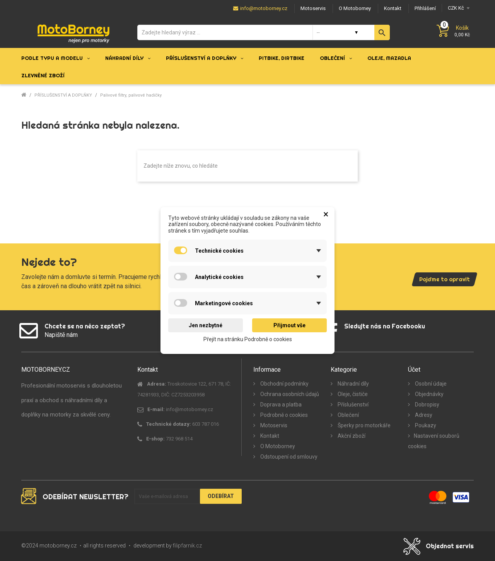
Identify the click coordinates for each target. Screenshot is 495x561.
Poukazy (425, 425)
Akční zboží (350, 436)
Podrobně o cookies (283, 415)
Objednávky (429, 394)
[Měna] (458, 8)
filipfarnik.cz (187, 545)
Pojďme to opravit (444, 279)
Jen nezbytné (205, 325)
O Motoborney (277, 446)
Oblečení (347, 415)
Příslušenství (352, 404)
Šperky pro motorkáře (363, 425)
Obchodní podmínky (284, 384)
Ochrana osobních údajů (289, 394)
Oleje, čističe (352, 394)
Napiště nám (61, 334)
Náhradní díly (352, 384)
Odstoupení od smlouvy (288, 457)
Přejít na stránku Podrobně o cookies (247, 339)
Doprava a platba (280, 404)
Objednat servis (450, 546)
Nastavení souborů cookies (433, 441)
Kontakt (269, 436)
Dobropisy (426, 404)
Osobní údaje (430, 384)
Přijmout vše (289, 325)
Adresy (423, 415)
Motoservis (273, 425)
